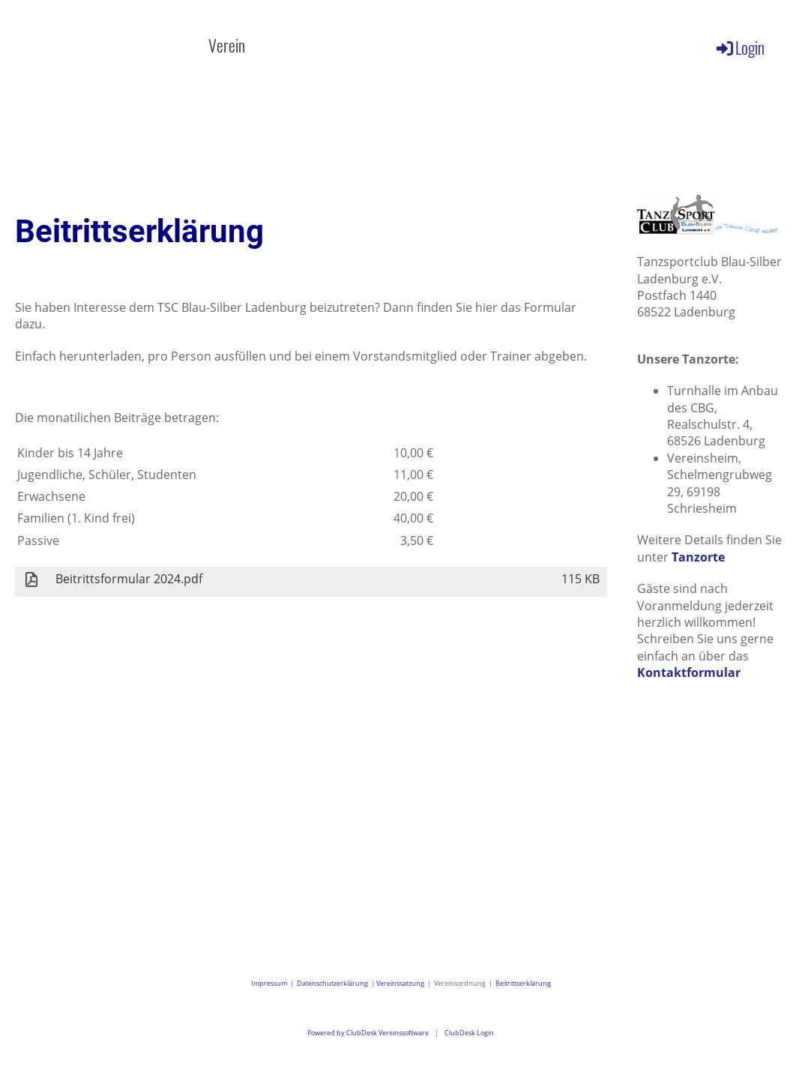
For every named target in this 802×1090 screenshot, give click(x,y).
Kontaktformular (689, 672)
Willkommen (46, 45)
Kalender (420, 45)
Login (739, 47)
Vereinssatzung (400, 983)
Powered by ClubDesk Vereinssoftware (368, 1033)
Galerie (503, 45)
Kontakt (582, 45)
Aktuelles (144, 45)
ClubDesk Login (469, 1033)
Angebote (331, 45)
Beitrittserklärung (523, 983)
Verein (237, 45)
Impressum (270, 983)
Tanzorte (698, 557)
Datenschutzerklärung (332, 983)
